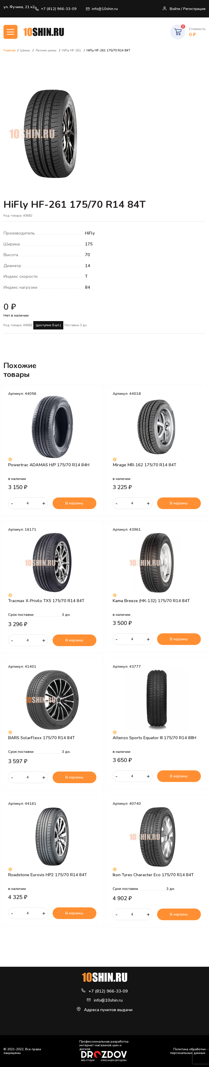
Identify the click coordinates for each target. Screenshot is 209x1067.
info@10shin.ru (102, 9)
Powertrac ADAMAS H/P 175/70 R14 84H (48, 465)
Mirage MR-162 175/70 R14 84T (144, 465)
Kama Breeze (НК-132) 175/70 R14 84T (151, 601)
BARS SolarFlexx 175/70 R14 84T (41, 738)
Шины (25, 50)
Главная (9, 50)
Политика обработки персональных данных (188, 1051)
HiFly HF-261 (72, 50)
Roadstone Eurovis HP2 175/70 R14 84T (47, 875)
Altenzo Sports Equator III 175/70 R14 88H (154, 738)
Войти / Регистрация (184, 8)
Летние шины (46, 50)
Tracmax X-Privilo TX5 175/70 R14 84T (46, 601)
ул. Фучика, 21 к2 (19, 7)
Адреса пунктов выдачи (108, 1010)
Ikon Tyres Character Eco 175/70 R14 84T (153, 875)
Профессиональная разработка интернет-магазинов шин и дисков (103, 1050)
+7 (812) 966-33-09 (56, 9)
